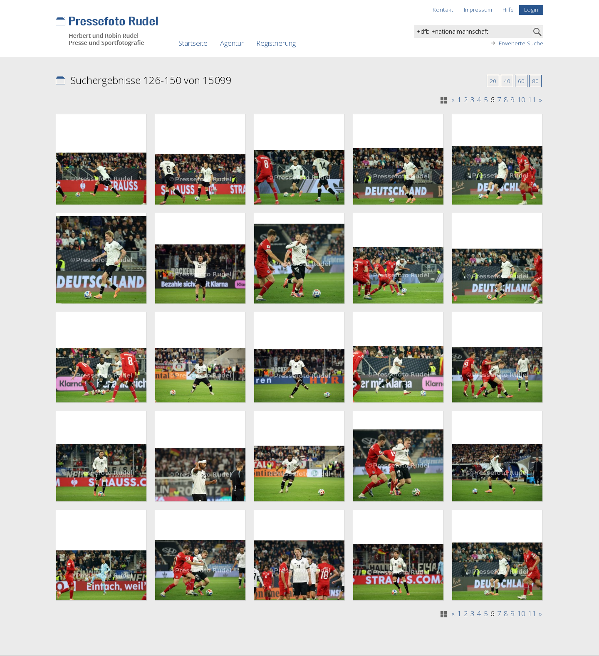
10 (521, 99)
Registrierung (276, 43)
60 (521, 81)
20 (493, 81)
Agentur (232, 43)
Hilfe (508, 9)
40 (507, 81)
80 (535, 81)
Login (531, 9)
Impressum (478, 9)
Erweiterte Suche (521, 43)
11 (532, 99)
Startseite (193, 43)
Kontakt (443, 9)
